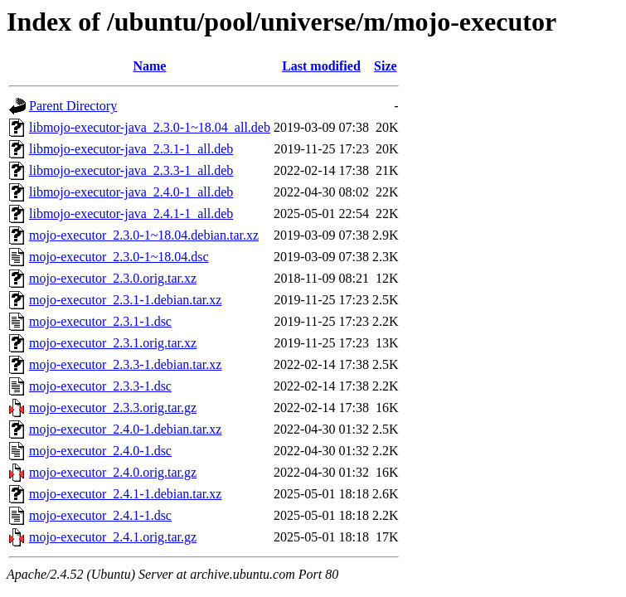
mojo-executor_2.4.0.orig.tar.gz (113, 472)
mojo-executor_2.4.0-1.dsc (100, 451)
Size (385, 66)
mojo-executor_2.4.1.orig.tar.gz (113, 537)
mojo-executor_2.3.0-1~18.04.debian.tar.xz (144, 235)
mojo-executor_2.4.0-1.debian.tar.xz (125, 429)
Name (149, 66)
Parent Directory (73, 106)
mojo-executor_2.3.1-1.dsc (100, 321)
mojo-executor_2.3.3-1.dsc (100, 386)
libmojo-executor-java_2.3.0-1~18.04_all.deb (149, 127)
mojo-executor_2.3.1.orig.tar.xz (113, 343)
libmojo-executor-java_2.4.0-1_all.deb (131, 192)
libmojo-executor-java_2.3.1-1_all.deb (131, 149)
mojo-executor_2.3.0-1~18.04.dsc (119, 257)
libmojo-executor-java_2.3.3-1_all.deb (131, 170)
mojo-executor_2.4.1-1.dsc (100, 515)
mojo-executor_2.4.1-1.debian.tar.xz (125, 494)
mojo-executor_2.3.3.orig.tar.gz (113, 407)
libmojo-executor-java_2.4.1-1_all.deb (131, 213)
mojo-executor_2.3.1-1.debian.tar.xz (125, 300)
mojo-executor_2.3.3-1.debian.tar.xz (125, 364)
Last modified (321, 66)
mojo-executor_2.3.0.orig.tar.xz (113, 278)
